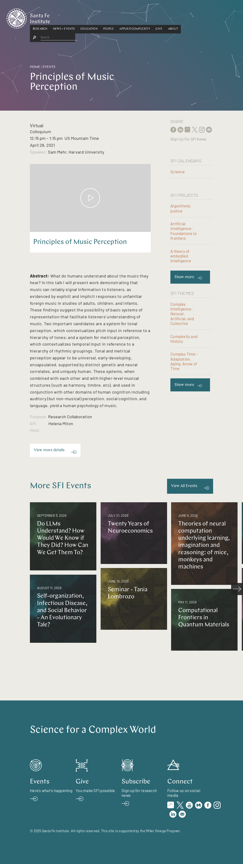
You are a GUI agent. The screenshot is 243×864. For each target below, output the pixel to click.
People (131, 17)
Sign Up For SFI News (188, 139)
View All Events (184, 486)
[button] (63, 17)
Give (182, 17)
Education (112, 17)
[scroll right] (237, 589)
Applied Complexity (158, 17)
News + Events (87, 17)
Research (63, 17)
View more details (49, 450)
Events (49, 67)
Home (35, 67)
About (196, 17)
